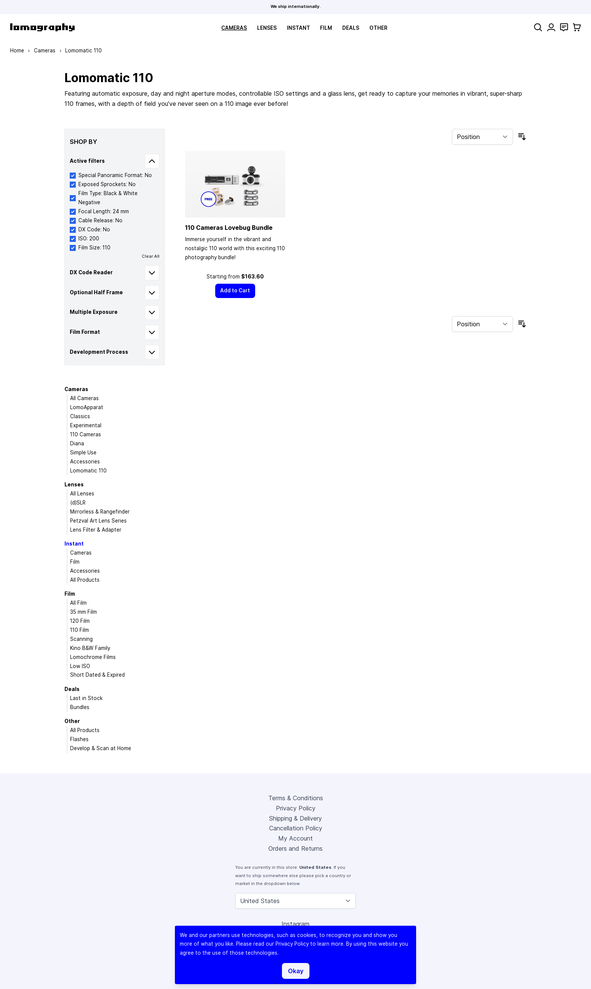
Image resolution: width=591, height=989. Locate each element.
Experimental (85, 425)
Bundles (79, 707)
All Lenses (82, 494)
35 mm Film (83, 612)
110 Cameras (85, 434)
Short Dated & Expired (97, 675)
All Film (78, 603)
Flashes (79, 739)
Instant (298, 28)
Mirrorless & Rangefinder (100, 512)
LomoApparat (86, 407)
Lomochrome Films (93, 657)
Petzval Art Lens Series (98, 521)
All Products (85, 580)
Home (17, 50)
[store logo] (42, 27)
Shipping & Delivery (295, 818)
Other (378, 28)
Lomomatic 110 (88, 471)
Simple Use (83, 452)
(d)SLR (78, 503)
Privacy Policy (295, 808)
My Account (295, 838)
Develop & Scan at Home (100, 748)
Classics (80, 416)
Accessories (85, 462)
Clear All (150, 256)
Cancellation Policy (295, 828)
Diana (77, 443)
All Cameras (84, 398)
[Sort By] (482, 137)
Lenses (267, 28)
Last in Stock (86, 698)
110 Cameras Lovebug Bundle (229, 227)
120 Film (80, 621)
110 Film (79, 630)
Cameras (234, 28)
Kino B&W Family (90, 648)
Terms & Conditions (295, 798)
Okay (295, 971)
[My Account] (551, 27)
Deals (350, 28)
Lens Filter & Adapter (95, 530)
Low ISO (80, 666)
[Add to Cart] (235, 291)
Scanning (81, 639)
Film (326, 28)
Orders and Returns (295, 848)
